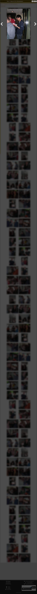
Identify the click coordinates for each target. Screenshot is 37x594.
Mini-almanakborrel (20, 1)
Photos (8, 1)
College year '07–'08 (13, 1)
